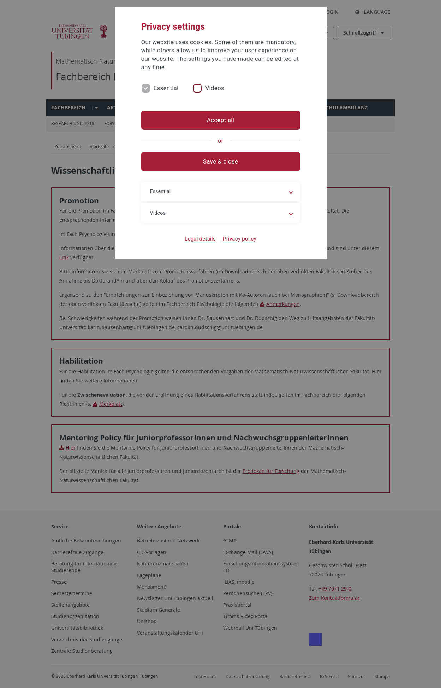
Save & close (220, 161)
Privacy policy (239, 239)
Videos (214, 87)
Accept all (220, 120)
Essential (166, 87)
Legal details (200, 239)
